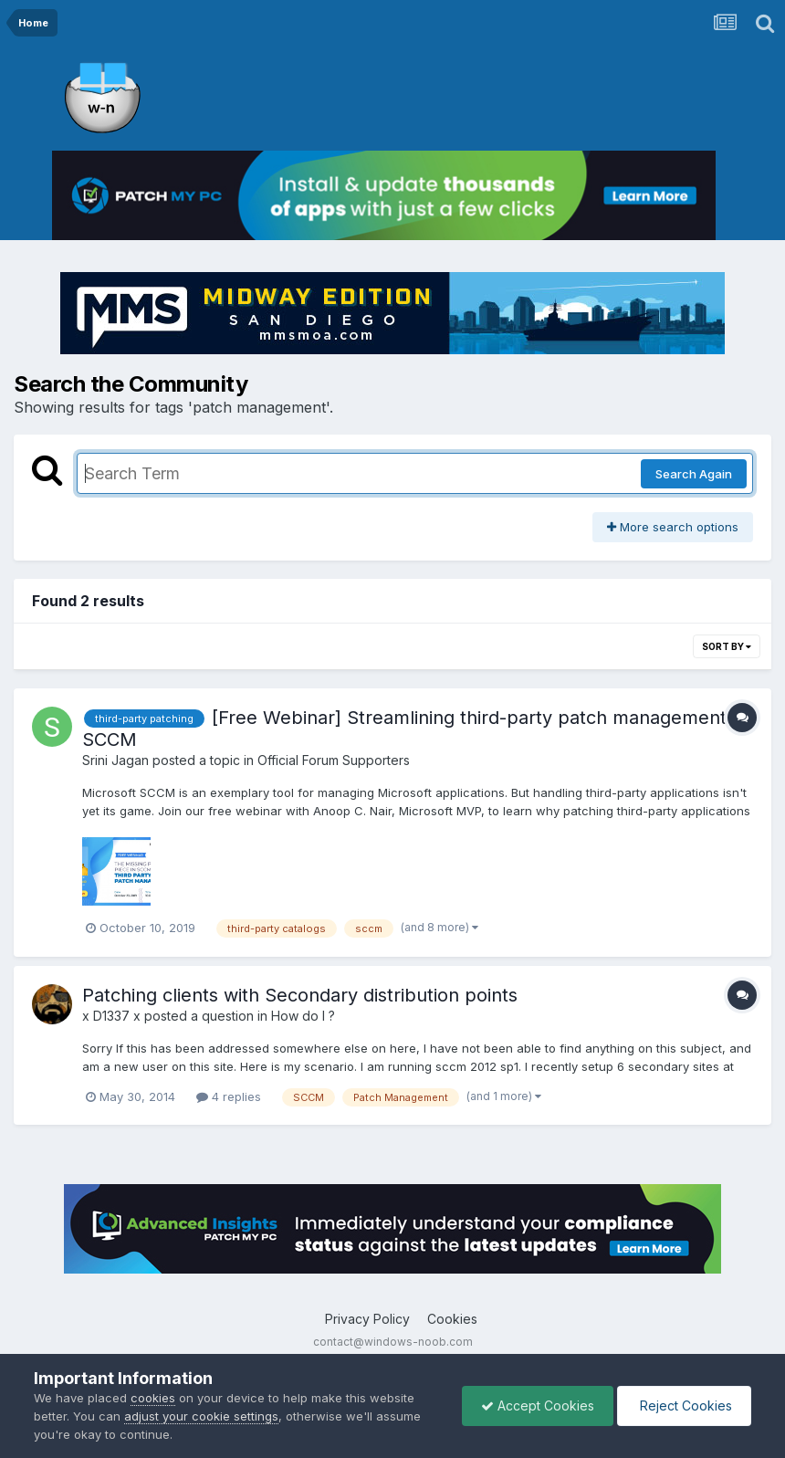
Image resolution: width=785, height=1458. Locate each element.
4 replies (228, 1096)
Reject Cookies (684, 1405)
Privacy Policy (367, 1319)
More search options (672, 526)
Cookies (452, 1319)
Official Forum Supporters (333, 760)
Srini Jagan (115, 760)
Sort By (726, 646)
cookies (153, 1397)
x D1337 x (111, 1015)
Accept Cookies (537, 1405)
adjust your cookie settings (201, 1416)
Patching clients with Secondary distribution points (300, 995)
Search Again (693, 474)
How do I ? (303, 1015)
